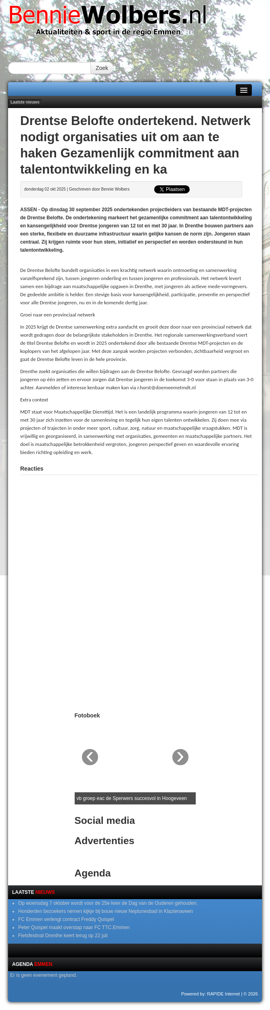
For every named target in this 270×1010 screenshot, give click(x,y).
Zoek (102, 68)
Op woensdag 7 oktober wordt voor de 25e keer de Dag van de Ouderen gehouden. (108, 903)
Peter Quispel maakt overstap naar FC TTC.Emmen (74, 927)
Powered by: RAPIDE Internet (210, 993)
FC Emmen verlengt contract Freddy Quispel (66, 919)
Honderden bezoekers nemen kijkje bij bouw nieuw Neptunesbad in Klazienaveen (105, 911)
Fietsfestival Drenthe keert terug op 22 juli (62, 935)
